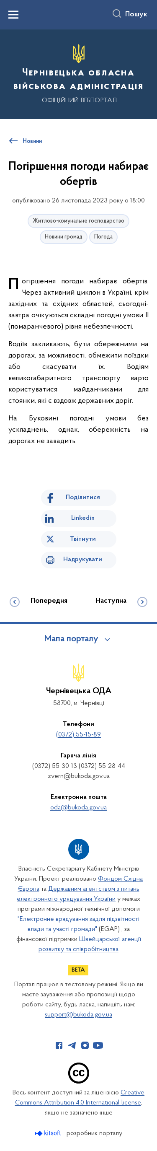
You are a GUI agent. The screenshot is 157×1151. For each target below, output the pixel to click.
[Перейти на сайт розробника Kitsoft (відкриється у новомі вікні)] (48, 1133)
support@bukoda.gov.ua (78, 1014)
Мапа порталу (71, 639)
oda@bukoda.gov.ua (78, 807)
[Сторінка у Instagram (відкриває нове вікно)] (85, 1045)
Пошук (136, 14)
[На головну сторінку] (78, 73)
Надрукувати (82, 559)
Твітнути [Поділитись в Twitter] (83, 539)
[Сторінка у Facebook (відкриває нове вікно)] (59, 1045)
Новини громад (63, 237)
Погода (103, 237)
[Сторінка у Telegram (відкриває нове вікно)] (72, 1045)
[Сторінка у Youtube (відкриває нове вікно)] (98, 1045)
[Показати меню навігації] (13, 15)
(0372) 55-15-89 (78, 734)
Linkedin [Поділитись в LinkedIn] (83, 518)
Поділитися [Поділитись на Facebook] (83, 497)
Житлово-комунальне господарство (78, 221)
